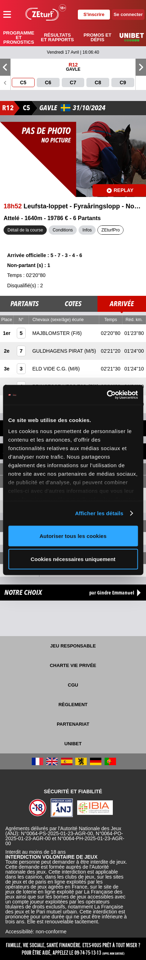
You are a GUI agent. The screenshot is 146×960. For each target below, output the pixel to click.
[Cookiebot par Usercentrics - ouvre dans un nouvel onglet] (106, 395)
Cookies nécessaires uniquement (73, 559)
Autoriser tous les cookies (73, 536)
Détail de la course (25, 230)
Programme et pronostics (18, 37)
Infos (87, 230)
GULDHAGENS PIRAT (58, 351)
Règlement (73, 704)
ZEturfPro (110, 230)
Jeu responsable (73, 646)
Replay (120, 190)
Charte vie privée (73, 665)
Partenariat (73, 724)
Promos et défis (97, 37)
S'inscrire (94, 14)
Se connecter (128, 14)
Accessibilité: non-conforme (35, 931)
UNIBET (72, 743)
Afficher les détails (99, 513)
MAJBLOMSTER (51, 333)
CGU (73, 685)
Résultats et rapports (57, 37)
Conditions (62, 230)
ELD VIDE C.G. (50, 369)
